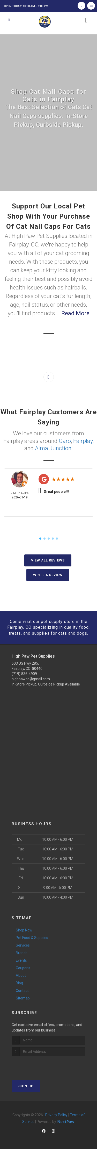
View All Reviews (48, 560)
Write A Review (48, 575)
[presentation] (39, 1066)
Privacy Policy (56, 1115)
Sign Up (26, 1086)
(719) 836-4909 (24, 674)
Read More (75, 313)
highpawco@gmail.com (31, 679)
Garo (65, 441)
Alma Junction (53, 448)
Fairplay (83, 441)
